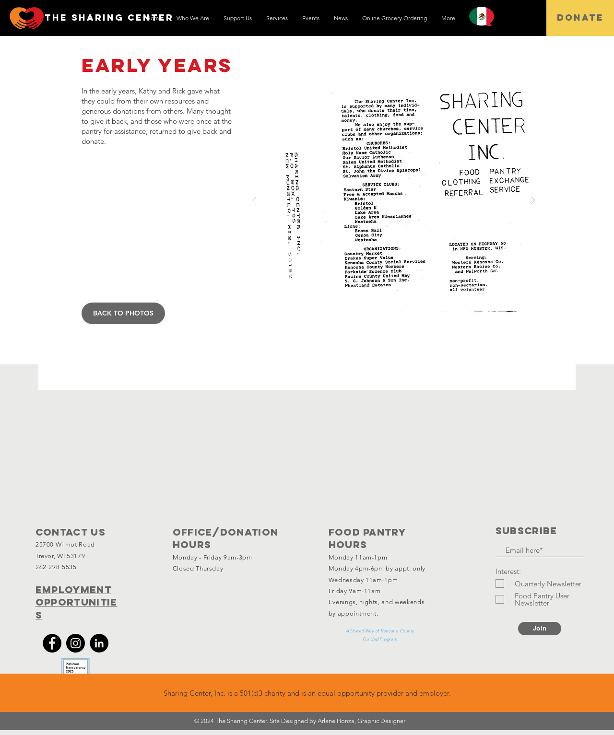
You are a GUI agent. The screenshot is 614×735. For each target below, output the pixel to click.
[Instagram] (75, 643)
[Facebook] (52, 643)
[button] (394, 200)
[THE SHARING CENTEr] (109, 17)
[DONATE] (580, 18)
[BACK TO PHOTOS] (123, 313)
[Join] (539, 628)
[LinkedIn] (99, 643)
